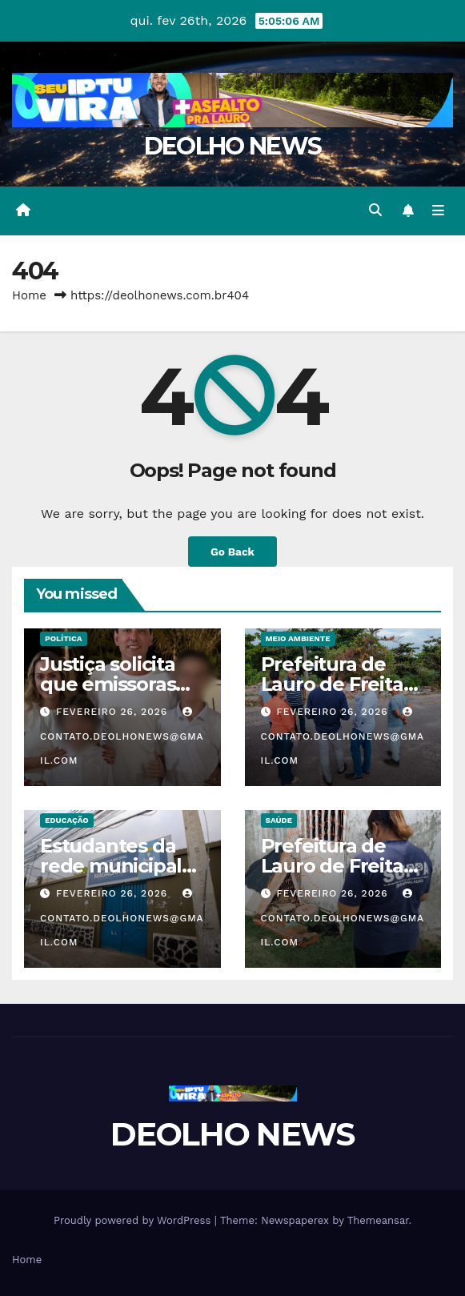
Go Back (232, 551)
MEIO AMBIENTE (298, 638)
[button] (375, 210)
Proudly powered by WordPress (134, 1220)
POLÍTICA (63, 638)
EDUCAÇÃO (67, 820)
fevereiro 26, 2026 (113, 711)
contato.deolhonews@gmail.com (122, 736)
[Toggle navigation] (438, 210)
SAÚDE (279, 820)
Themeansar (378, 1220)
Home (29, 295)
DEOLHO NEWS (232, 146)
